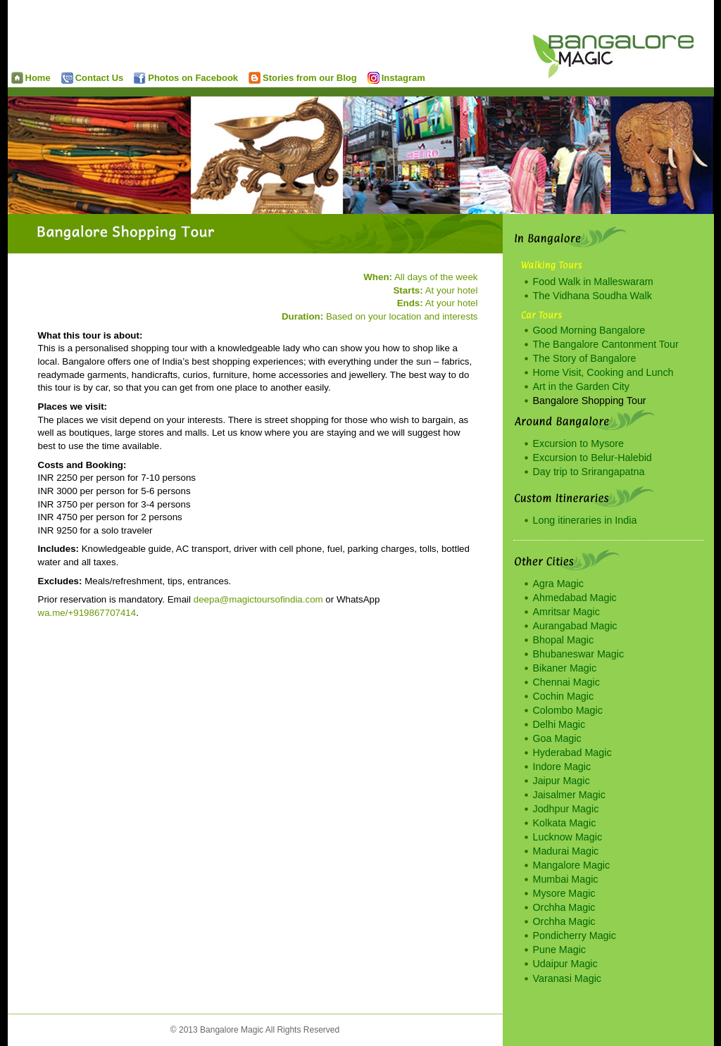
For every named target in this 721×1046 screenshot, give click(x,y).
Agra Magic (558, 583)
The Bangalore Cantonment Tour (606, 344)
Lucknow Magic (568, 837)
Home (31, 78)
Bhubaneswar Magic (579, 654)
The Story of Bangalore (585, 358)
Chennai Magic (566, 682)
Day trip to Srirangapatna (589, 471)
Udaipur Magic (565, 963)
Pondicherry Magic (574, 935)
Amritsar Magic (566, 611)
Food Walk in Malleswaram (593, 281)
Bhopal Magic (563, 639)
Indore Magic (562, 766)
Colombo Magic (568, 710)
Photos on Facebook (186, 78)
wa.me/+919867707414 (87, 612)
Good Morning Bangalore (589, 330)
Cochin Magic (563, 696)
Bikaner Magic (565, 668)
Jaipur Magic (561, 780)
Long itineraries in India (585, 520)
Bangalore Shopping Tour (589, 400)
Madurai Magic (566, 851)
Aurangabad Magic (575, 625)
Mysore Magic (564, 893)
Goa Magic (557, 738)
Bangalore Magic (622, 42)
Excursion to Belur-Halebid (592, 457)
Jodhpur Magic (566, 808)
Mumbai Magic (565, 879)
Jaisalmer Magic (569, 794)
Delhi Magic (559, 724)
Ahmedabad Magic (575, 597)
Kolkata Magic (564, 822)
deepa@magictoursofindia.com (258, 599)
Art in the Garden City (581, 386)
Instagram (396, 78)
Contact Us (92, 78)
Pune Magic (560, 949)
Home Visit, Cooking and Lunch (603, 372)
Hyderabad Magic (572, 752)
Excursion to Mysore (579, 443)
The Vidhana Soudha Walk (592, 295)
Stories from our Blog (303, 78)
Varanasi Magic (567, 978)
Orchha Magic (564, 907)
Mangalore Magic (571, 865)
